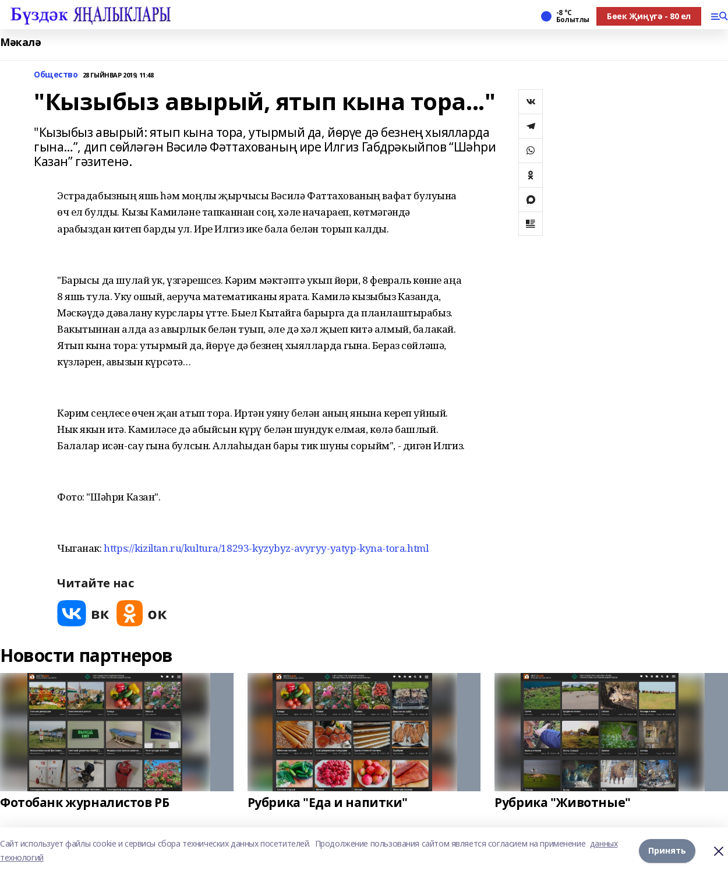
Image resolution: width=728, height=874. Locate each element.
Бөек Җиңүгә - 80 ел (649, 16)
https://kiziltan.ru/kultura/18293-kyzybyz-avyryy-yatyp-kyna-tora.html (266, 548)
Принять (667, 850)
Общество (56, 75)
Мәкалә (20, 42)
